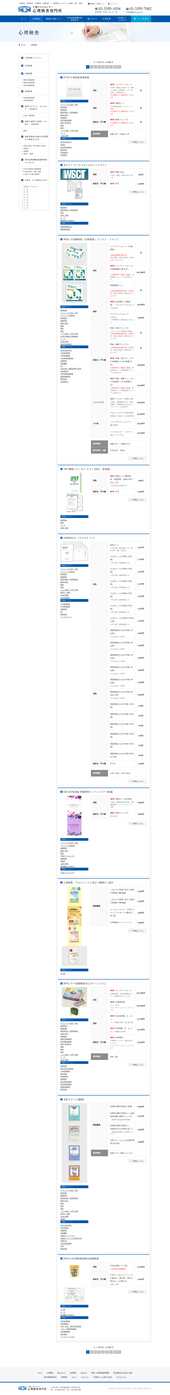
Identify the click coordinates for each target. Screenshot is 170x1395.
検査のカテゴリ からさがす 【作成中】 (36, 112)
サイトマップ (121, 1377)
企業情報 (73, 1373)
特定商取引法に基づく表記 (122, 1373)
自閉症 (62, 1219)
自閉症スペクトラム (67, 1236)
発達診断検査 (65, 376)
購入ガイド (61, 1373)
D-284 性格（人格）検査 (32, 184)
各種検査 (63, 859)
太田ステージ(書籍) (73, 1099)
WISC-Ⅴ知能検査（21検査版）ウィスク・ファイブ (90, 239)
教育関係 (63, 107)
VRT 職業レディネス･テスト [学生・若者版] (86, 469)
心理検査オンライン (33, 58)
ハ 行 (26, 223)
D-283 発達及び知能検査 (69, 336)
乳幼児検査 (64, 1228)
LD (61, 366)
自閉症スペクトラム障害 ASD (71, 1238)
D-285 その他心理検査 (31, 188)
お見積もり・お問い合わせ (102, 1377)
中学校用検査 (65, 356)
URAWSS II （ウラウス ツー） (79, 538)
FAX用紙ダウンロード (135, 12)
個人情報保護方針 (50, 1377)
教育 (62, 128)
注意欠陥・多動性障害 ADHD (70, 369)
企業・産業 (64, 215)
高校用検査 (64, 1324)
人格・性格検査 (29, 121)
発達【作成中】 (66, 123)
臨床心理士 (64, 115)
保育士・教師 (65, 592)
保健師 (26, 160)
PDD (62, 1246)
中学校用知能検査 (66, 374)
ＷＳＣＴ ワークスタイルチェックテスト (85, 165)
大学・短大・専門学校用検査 (70, 1326)
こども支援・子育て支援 (69, 131)
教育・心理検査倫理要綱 (100, 1373)
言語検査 (28, 66)
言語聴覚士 (64, 153)
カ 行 (62, 218)
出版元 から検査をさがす (36, 195)
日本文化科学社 (66, 142)
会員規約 (64, 1377)
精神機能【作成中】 (67, 866)
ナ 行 (62, 133)
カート (74, 1377)
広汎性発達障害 (66, 1244)
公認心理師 (64, 136)
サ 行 (27, 212)
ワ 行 (26, 231)
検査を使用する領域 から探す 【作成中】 (36, 129)
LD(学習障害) (65, 598)
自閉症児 (63, 1241)
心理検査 (34, 45)
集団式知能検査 (29, 84)
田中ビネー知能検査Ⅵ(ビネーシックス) (84, 983)
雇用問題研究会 (66, 227)
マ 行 (26, 227)
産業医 (26, 157)
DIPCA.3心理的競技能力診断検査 (81, 1258)
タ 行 (62, 1057)
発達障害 (63, 361)
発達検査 (63, 118)
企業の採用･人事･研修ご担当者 (35, 153)
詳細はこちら (138, 142)
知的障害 (63, 1079)
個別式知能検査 (66, 344)
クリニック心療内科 (67, 316)
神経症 (62, 861)
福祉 (62, 331)
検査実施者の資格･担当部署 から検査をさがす (36, 145)
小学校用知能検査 (66, 358)
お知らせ (84, 1373)
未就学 (62, 145)
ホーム (23, 45)
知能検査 (63, 310)
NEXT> (117, 67)
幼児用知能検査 (66, 1042)
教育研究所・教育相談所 (69, 112)
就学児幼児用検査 (66, 1069)
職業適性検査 (65, 229)
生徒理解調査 (65, 1332)
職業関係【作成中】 (67, 221)
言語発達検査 (28, 104)
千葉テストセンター (67, 856)
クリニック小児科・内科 (69, 105)
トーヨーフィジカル (67, 1337)
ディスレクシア (66, 617)
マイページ (114, 4)
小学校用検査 (65, 353)
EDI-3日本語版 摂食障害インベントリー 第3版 (88, 792)
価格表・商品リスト (97, 4)
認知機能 (63, 363)
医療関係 (63, 110)
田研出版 (63, 1066)
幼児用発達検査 (66, 120)
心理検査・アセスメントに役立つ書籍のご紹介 (88, 882)
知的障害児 (64, 371)
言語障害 (63, 155)
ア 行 (27, 205)
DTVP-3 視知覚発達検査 (76, 77)
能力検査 (63, 1074)
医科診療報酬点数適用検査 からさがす (36, 172)
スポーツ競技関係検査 (68, 1329)
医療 (62, 125)
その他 (62, 973)
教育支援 (63, 150)
